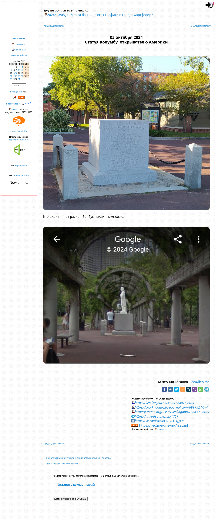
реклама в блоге (19, 55)
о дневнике (19, 49)
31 (19, 79)
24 (19, 76)
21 (11, 76)
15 (13, 73)
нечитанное (19, 38)
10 (19, 70)
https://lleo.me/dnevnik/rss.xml (163, 425)
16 (16, 73)
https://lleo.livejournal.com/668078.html (164, 402)
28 (11, 79)
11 (22, 70)
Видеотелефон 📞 (19, 103)
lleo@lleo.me (200, 382)
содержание (20, 44)
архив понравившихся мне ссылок (62, 463)
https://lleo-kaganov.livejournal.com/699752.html (171, 407)
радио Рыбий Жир (19, 131)
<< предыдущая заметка (52, 25)
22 (13, 76)
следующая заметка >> (200, 25)
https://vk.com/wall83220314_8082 (160, 421)
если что (161, 429)
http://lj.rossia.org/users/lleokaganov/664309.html (172, 411)
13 (27, 70)
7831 (25, 91)
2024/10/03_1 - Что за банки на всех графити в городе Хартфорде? (100, 14)
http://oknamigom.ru (18, 139)
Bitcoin (14, 109)
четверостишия (21, 175)
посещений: (16, 91)
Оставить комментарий (76, 485)
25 (22, 76)
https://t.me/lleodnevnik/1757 (156, 416)
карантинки (21, 165)
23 (16, 76)
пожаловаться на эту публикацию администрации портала (78, 458)
